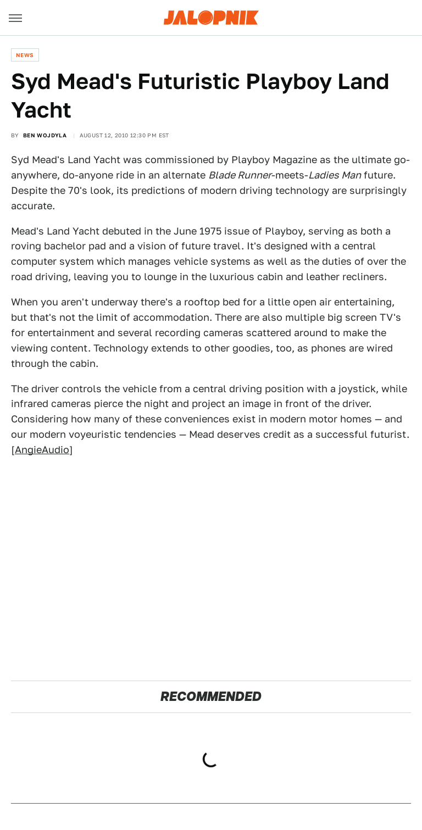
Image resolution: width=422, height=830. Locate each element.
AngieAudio (42, 449)
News (25, 55)
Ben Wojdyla (44, 135)
